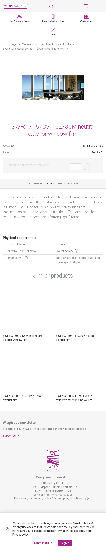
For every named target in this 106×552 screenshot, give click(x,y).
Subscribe (9, 435)
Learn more (41, 542)
